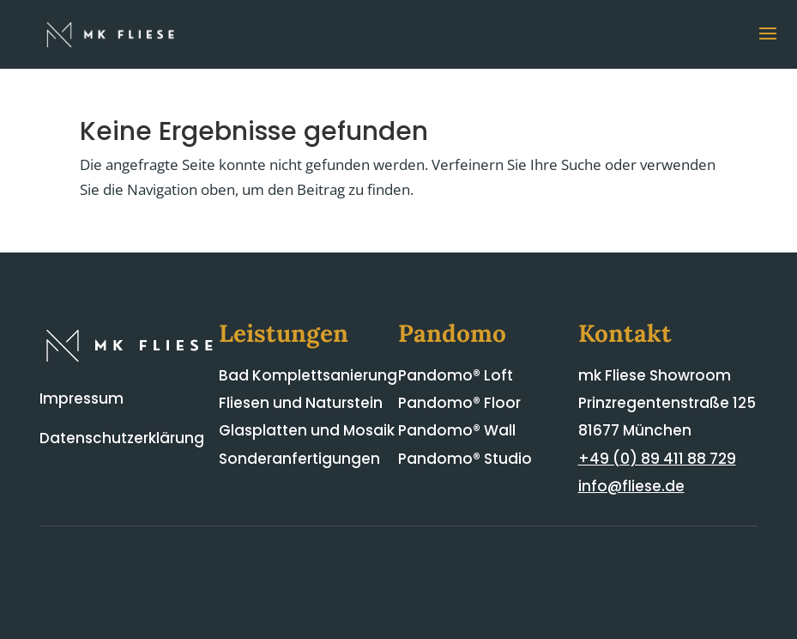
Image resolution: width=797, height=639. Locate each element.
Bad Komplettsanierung (308, 375)
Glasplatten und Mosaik (307, 430)
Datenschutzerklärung (121, 438)
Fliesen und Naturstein (301, 403)
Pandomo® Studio (465, 458)
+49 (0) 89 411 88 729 (657, 458)
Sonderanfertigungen (299, 458)
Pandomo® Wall (457, 430)
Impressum (81, 398)
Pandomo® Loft (455, 375)
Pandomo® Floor (459, 403)
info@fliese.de (631, 486)
